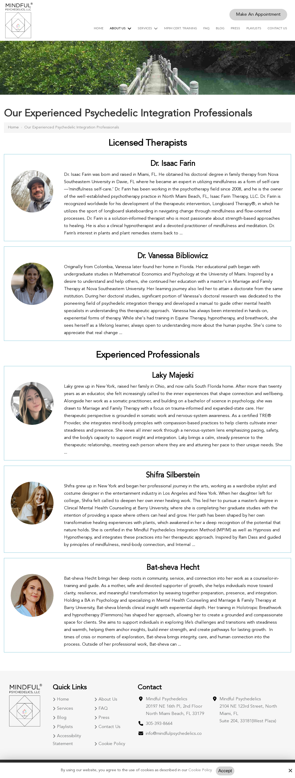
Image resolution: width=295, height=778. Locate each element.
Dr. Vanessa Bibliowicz (172, 256)
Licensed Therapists (147, 143)
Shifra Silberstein (173, 475)
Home (13, 127)
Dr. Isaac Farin (173, 164)
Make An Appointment (258, 14)
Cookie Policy (200, 770)
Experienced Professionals (147, 355)
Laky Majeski (173, 376)
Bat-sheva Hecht (172, 568)
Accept (225, 770)
